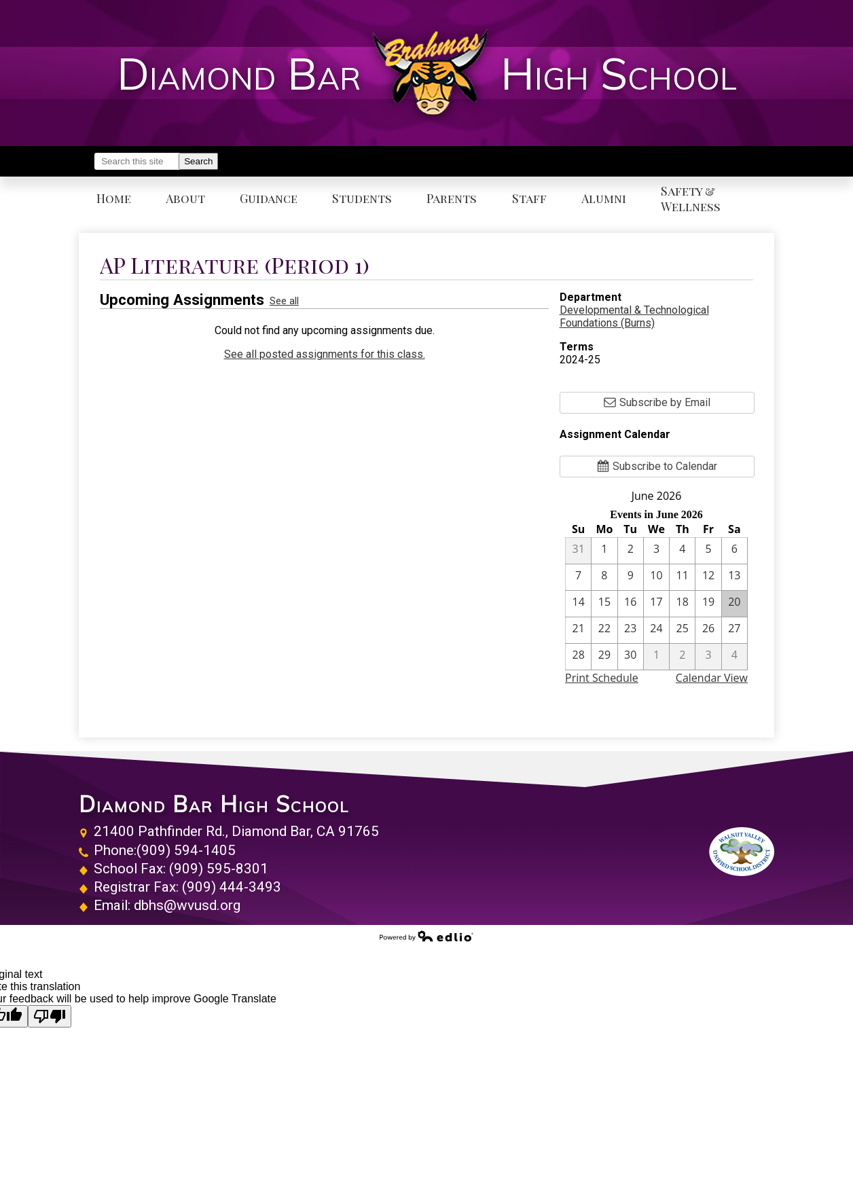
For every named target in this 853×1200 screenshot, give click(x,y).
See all (284, 301)
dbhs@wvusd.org (187, 905)
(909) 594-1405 (186, 850)
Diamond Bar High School (214, 804)
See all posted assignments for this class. (324, 354)
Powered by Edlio (426, 936)
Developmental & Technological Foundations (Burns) (634, 316)
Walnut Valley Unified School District (741, 851)
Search (198, 161)
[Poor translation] (49, 1016)
